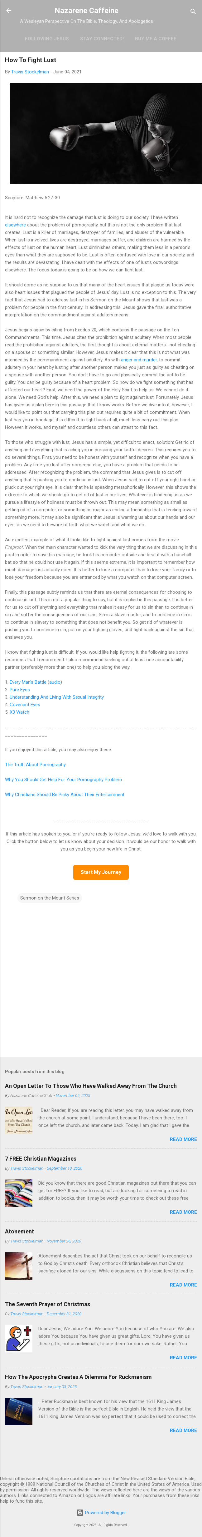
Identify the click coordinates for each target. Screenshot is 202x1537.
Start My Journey (101, 872)
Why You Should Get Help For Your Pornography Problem (63, 779)
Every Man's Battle (28, 682)
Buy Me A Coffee (155, 39)
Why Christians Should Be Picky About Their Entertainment (64, 794)
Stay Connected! (102, 39)
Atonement (19, 1231)
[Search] (193, 12)
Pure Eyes (20, 689)
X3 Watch (19, 712)
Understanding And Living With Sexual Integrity (57, 697)
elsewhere (15, 225)
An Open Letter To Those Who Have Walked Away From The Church (91, 1086)
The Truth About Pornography (35, 764)
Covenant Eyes (25, 704)
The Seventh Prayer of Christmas (47, 1304)
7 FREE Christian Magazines (40, 1158)
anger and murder (139, 360)
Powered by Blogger (101, 1512)
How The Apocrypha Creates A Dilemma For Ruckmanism (78, 1377)
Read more (183, 1139)
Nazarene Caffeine (86, 10)
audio (54, 682)
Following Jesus (47, 39)
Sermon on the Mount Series (49, 898)
